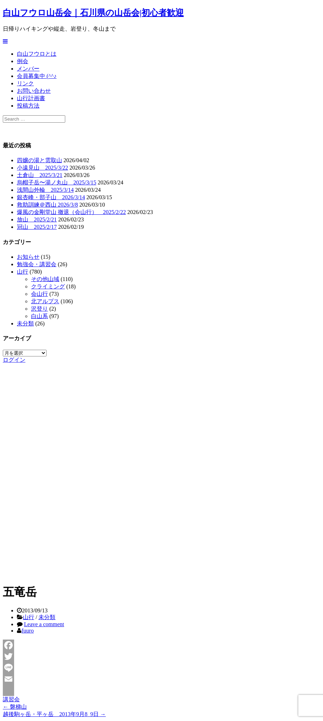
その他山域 (45, 279)
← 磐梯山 (15, 707)
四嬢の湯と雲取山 (39, 160)
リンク (25, 83)
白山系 (39, 316)
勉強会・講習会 (36, 264)
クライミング (48, 286)
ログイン (14, 360)
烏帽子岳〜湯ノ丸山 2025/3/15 (56, 182)
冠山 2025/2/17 (37, 227)
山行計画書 (31, 98)
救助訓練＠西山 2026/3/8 (47, 205)
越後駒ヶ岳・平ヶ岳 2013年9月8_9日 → (54, 714)
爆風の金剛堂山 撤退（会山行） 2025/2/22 (71, 212)
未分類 (25, 323)
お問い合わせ (34, 91)
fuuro (28, 631)
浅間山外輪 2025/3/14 (45, 190)
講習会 (11, 699)
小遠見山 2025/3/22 (42, 168)
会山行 (39, 294)
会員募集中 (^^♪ (36, 76)
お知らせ (28, 257)
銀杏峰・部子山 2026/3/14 (51, 197)
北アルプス (45, 301)
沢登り (39, 309)
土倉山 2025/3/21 (39, 175)
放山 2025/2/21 (37, 219)
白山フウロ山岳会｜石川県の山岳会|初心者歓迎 (93, 12)
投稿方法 (28, 106)
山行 (22, 272)
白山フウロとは (36, 54)
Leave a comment (44, 624)
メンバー (28, 69)
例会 (22, 61)
